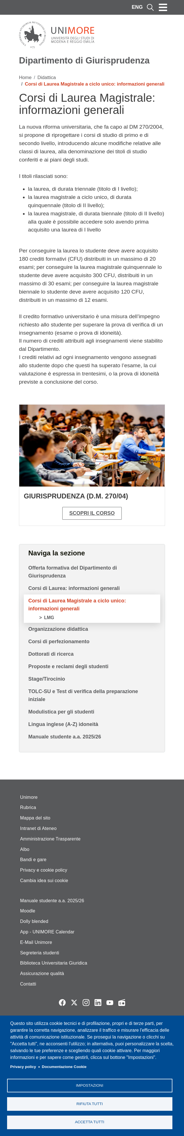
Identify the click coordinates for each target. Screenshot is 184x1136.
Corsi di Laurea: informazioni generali (74, 588)
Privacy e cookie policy (43, 870)
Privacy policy (23, 1067)
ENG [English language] (137, 7)
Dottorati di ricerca (51, 654)
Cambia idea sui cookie (44, 880)
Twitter (74, 1002)
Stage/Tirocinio (46, 679)
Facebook (62, 1002)
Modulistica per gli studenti (61, 712)
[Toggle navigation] (163, 7)
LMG (49, 617)
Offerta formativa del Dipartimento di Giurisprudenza (72, 572)
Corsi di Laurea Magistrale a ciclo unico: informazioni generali (77, 604)
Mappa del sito (35, 818)
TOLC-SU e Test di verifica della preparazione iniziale (83, 695)
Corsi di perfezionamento (58, 641)
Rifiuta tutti (89, 1103)
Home (25, 77)
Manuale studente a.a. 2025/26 (64, 737)
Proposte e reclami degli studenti (68, 666)
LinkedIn (98, 1002)
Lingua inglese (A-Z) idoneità (63, 724)
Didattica (46, 77)
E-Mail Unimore (36, 942)
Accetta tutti (89, 1122)
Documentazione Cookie (64, 1067)
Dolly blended (34, 921)
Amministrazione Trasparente (50, 838)
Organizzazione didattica (58, 629)
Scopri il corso (92, 513)
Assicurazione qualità (42, 973)
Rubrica (28, 807)
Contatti (28, 984)
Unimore (29, 797)
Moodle (27, 910)
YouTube (110, 1002)
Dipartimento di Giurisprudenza (84, 60)
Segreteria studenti (39, 952)
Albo (24, 849)
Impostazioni (89, 1085)
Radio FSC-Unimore (121, 1002)
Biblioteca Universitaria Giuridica (53, 963)
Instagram (86, 1002)
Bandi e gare (33, 859)
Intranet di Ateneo (38, 828)
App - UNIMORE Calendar (47, 931)
